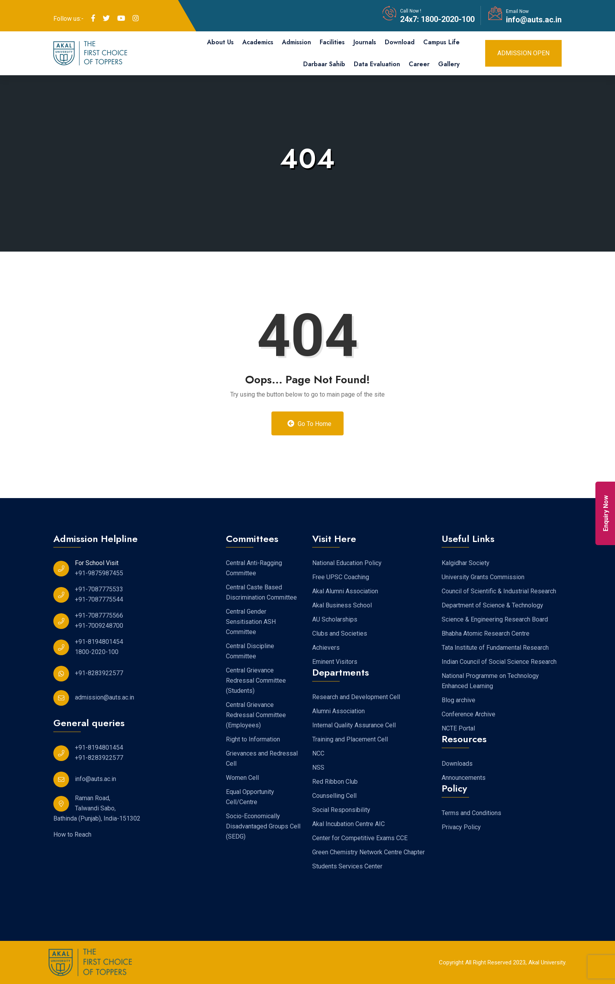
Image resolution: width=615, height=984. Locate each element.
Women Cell (242, 777)
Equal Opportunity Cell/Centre (250, 797)
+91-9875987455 (99, 573)
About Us (220, 42)
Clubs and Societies (339, 633)
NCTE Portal (458, 728)
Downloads (457, 763)
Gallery (449, 64)
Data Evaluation (377, 64)
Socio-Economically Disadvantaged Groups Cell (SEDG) (263, 826)
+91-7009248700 (99, 625)
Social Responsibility (341, 810)
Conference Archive (468, 714)
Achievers (326, 647)
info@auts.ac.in (534, 19)
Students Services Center (347, 866)
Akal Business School (342, 605)
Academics (257, 42)
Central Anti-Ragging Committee (254, 568)
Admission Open (523, 53)
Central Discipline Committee (250, 651)
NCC (318, 753)
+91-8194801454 (99, 641)
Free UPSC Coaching (340, 577)
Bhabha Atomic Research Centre (485, 633)
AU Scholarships (334, 619)
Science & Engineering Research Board (495, 619)
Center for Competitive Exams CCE (360, 838)
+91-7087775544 (99, 599)
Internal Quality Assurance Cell (354, 725)
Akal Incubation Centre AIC (348, 824)
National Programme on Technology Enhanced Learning (490, 681)
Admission (296, 42)
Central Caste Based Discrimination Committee (261, 592)
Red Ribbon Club (335, 781)
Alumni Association (338, 711)
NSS (318, 767)
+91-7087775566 (99, 615)
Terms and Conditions (471, 813)
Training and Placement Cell (350, 739)
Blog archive (458, 700)
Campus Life (441, 42)
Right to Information (253, 739)
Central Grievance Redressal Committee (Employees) (256, 715)
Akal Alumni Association (345, 591)
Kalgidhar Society (465, 563)
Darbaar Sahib (324, 64)
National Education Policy (347, 563)
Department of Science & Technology (492, 605)
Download (400, 42)
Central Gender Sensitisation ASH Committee (251, 622)
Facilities (332, 42)
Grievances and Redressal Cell (262, 758)
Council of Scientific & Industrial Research (499, 591)
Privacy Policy (461, 827)
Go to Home (309, 424)
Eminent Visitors (334, 661)
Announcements (464, 777)
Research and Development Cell (356, 697)
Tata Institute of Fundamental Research (495, 647)
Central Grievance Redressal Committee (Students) (256, 680)
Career (419, 64)
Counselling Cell (334, 795)
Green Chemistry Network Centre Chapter (368, 852)
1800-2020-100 (447, 19)
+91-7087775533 (99, 589)
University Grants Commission (483, 577)
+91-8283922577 (99, 673)
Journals (364, 42)
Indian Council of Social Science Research (499, 661)
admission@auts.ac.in (104, 697)
